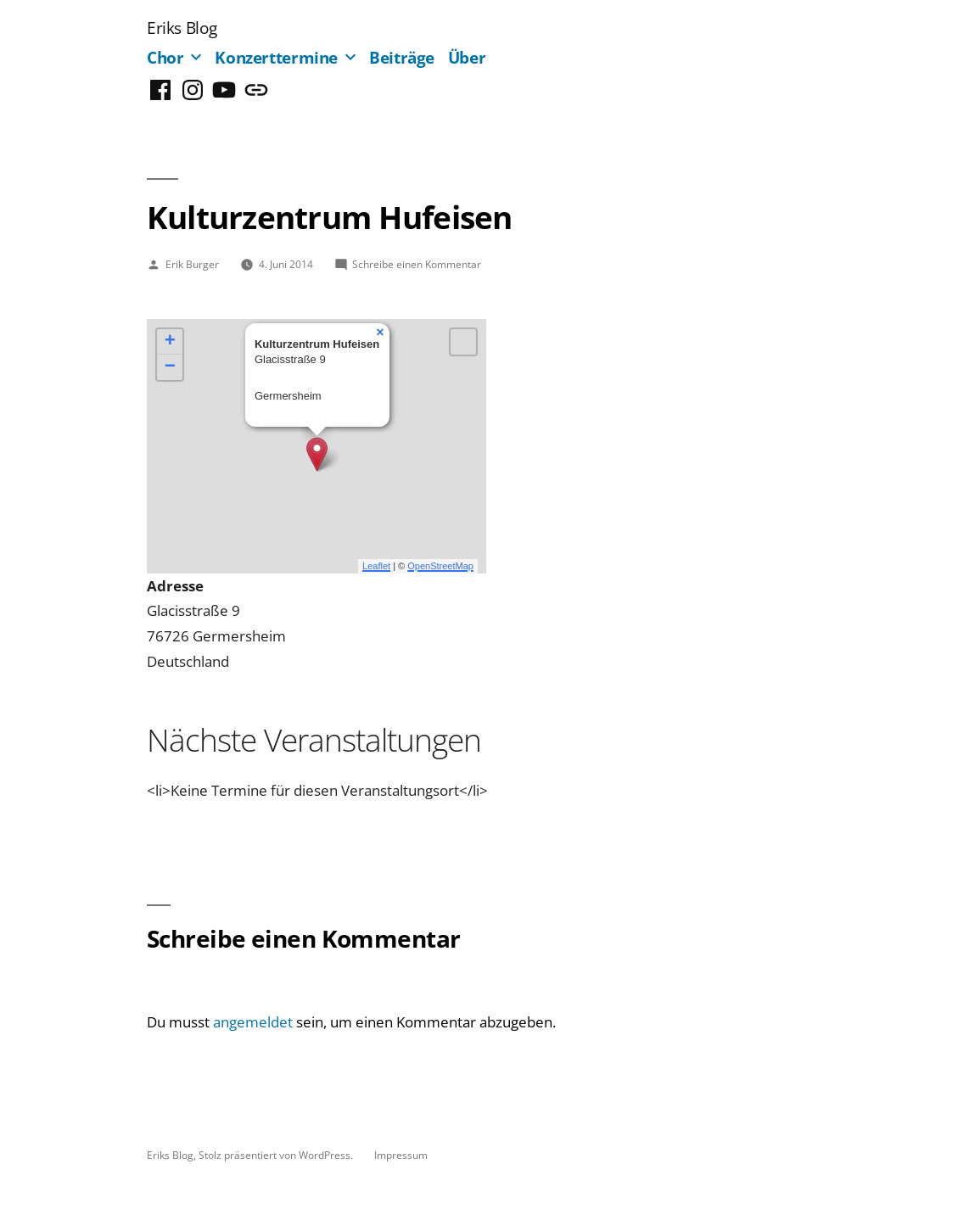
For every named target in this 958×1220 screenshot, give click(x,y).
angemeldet (253, 1022)
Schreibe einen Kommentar (416, 264)
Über (467, 57)
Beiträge (401, 57)
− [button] (170, 367)
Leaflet (376, 566)
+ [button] (170, 342)
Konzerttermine (276, 57)
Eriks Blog (181, 27)
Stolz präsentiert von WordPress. (277, 1154)
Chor (165, 57)
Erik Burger (192, 264)
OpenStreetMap (440, 566)
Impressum (401, 1154)
